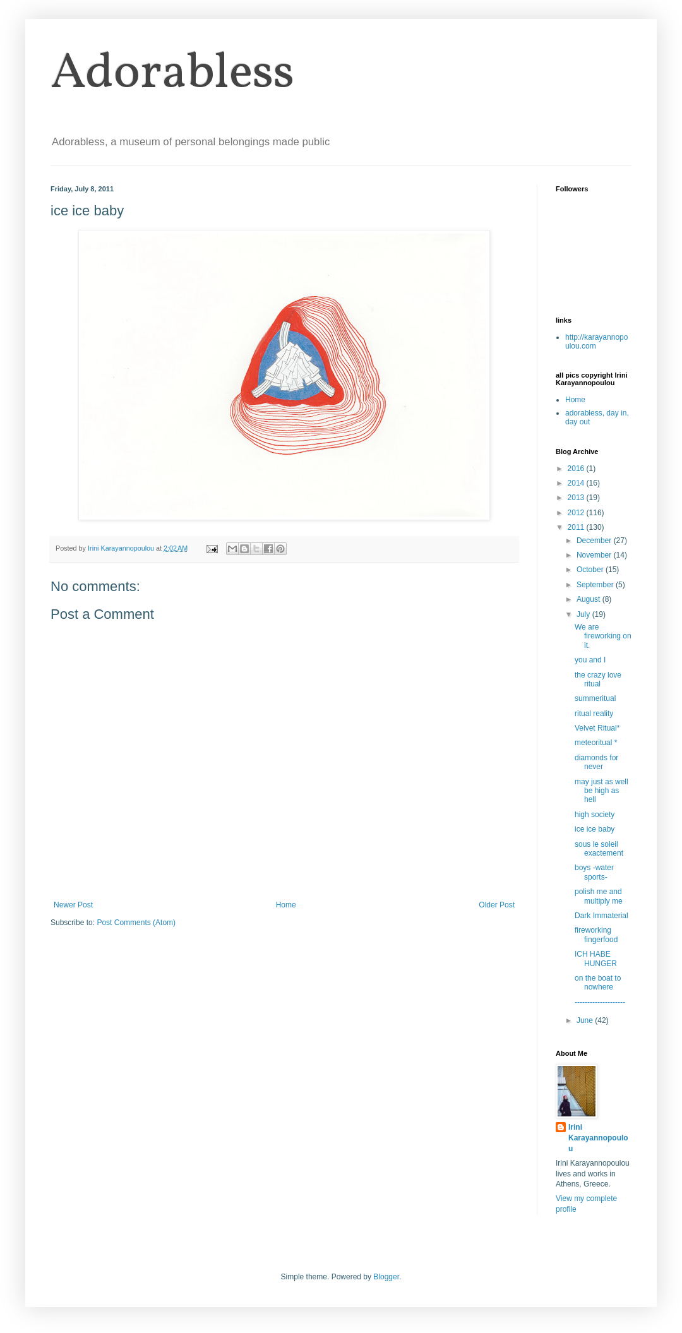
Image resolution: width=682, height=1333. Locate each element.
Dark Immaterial (601, 915)
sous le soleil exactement (599, 849)
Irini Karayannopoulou (598, 1138)
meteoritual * (596, 742)
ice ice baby (594, 829)
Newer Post (73, 904)
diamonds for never (596, 762)
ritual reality (594, 713)
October (591, 569)
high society (594, 814)
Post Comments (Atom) (136, 922)
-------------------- (600, 1002)
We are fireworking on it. (603, 636)
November (595, 555)
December (595, 540)
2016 (577, 468)
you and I (590, 659)
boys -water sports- (594, 872)
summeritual (595, 698)
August (589, 599)
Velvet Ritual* (597, 728)
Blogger (386, 1276)
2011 (577, 527)
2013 (577, 497)
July (584, 614)
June (586, 1020)
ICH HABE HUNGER (596, 958)
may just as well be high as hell (601, 790)
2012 (577, 512)
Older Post (497, 904)
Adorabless (172, 74)
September (596, 584)
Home (286, 904)
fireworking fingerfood (596, 934)
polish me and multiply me (599, 896)
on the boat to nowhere (598, 982)
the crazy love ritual (598, 679)
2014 (577, 483)
